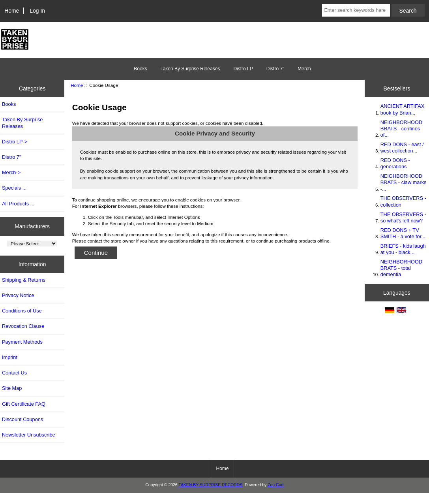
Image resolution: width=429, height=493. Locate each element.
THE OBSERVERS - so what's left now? (403, 217)
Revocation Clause (23, 326)
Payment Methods (22, 342)
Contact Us (14, 373)
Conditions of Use (22, 311)
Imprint (9, 357)
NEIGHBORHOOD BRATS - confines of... (401, 128)
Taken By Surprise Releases (190, 69)
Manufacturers (32, 226)
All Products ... (18, 204)
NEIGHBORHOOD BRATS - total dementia (401, 268)
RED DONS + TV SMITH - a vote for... (402, 233)
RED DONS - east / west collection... (402, 147)
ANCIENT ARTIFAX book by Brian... (402, 109)
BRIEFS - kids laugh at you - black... (403, 249)
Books (140, 69)
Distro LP (243, 69)
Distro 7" (275, 69)
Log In (37, 11)
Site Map (12, 388)
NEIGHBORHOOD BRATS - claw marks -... (403, 182)
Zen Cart (276, 485)
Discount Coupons (22, 419)
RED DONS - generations (395, 163)
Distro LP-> (14, 142)
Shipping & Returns (23, 280)
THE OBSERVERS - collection (403, 201)
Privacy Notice (18, 295)
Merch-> (11, 172)
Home (11, 11)
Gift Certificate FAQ (23, 404)
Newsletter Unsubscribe (28, 435)
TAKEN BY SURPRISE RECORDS (210, 485)
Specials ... (14, 188)
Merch (304, 69)
